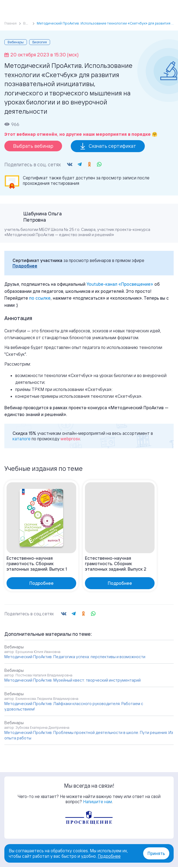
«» (120, 284)
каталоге (21, 438)
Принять (156, 853)
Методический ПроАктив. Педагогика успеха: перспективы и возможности (74, 656)
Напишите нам (97, 801)
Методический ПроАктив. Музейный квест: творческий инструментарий (72, 680)
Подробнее (25, 266)
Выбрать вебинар (33, 146)
